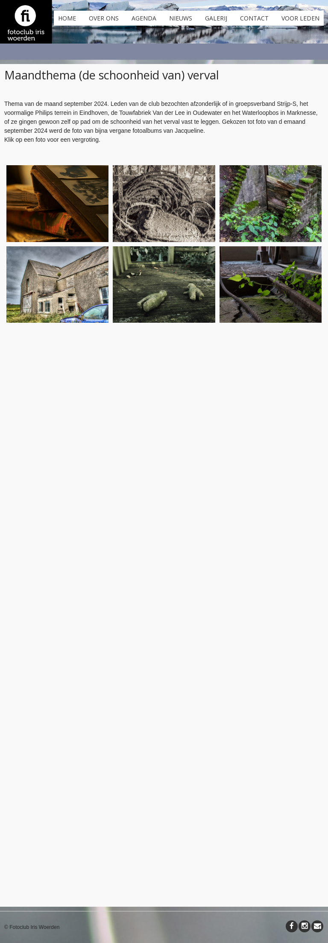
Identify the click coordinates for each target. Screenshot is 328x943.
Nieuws (180, 18)
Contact (254, 18)
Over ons (104, 18)
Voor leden (300, 18)
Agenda (144, 18)
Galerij (216, 18)
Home (67, 18)
